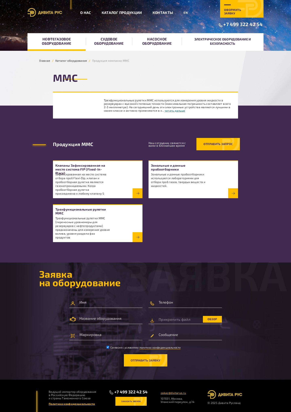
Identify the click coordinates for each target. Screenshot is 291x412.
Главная (44, 60)
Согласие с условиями (143, 347)
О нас (85, 12)
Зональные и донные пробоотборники (168, 167)
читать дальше (175, 110)
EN (185, 12)
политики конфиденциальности (160, 347)
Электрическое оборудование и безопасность (222, 41)
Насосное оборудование (157, 41)
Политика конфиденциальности (72, 404)
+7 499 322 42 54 (243, 24)
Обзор (212, 319)
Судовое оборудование (108, 41)
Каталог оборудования (71, 60)
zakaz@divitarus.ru (173, 393)
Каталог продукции (122, 12)
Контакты (163, 12)
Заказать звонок (131, 401)
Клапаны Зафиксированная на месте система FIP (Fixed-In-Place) (80, 169)
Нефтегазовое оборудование (56, 41)
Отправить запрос (218, 144)
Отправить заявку (145, 360)
